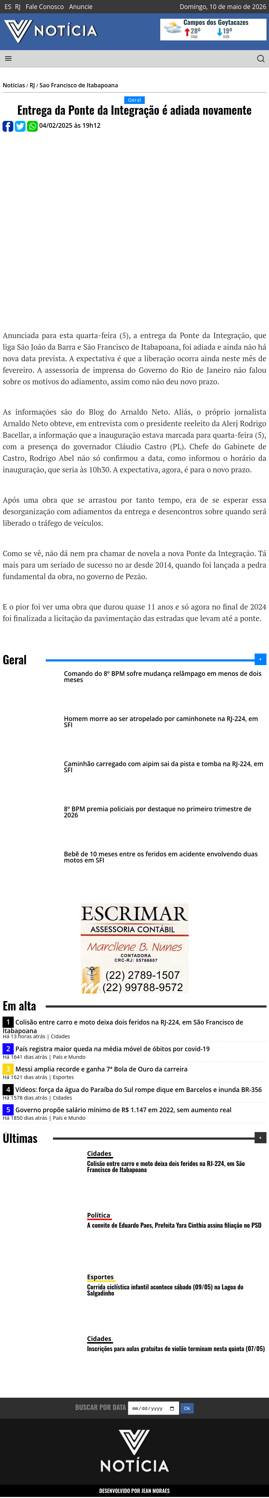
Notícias (14, 85)
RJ (18, 7)
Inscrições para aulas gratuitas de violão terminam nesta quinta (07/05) (176, 1348)
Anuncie (81, 7)
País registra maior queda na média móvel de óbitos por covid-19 (112, 1049)
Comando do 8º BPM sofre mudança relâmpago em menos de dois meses (162, 676)
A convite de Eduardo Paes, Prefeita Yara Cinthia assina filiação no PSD (174, 1225)
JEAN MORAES (156, 1491)
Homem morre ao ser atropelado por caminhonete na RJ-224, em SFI (161, 722)
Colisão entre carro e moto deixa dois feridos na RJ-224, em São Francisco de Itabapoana (166, 1166)
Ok (187, 1409)
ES (7, 7)
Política (98, 1215)
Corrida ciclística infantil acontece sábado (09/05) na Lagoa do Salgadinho (165, 1289)
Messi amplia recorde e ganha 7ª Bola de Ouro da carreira (101, 1069)
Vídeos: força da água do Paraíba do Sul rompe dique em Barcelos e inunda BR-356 (138, 1090)
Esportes (100, 1277)
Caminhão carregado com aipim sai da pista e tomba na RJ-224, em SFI (163, 767)
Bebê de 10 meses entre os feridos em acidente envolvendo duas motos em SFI (160, 857)
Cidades (99, 1153)
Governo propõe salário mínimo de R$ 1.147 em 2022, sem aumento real (123, 1110)
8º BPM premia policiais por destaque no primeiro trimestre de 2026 (157, 812)
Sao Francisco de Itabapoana (79, 85)
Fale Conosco (45, 7)
